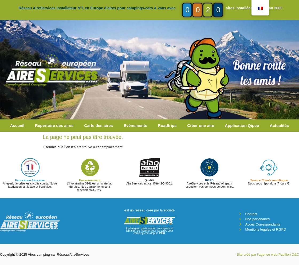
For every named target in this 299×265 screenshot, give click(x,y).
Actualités (279, 125)
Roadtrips (167, 125)
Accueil (17, 125)
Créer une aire (200, 125)
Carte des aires (98, 125)
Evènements (135, 125)
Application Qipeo (242, 125)
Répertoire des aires (54, 125)
